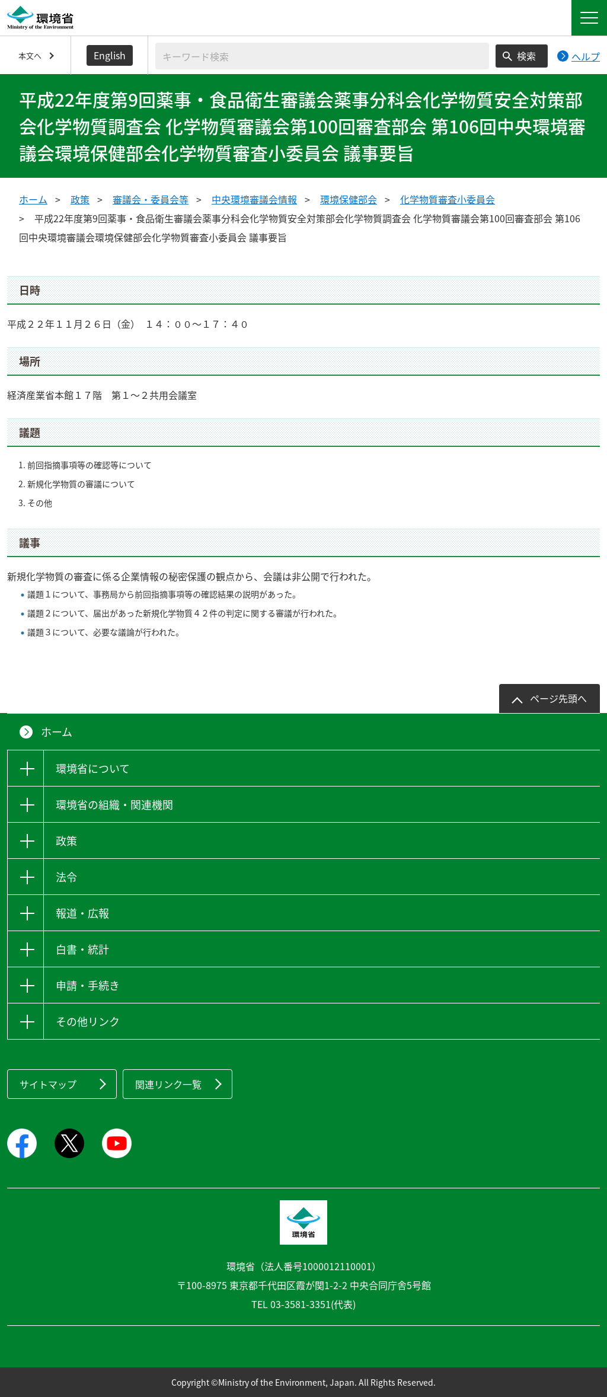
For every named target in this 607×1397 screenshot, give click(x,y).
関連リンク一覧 (168, 1084)
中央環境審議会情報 (254, 199)
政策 (80, 199)
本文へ (29, 55)
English (110, 55)
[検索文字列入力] (322, 56)
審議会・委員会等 (151, 199)
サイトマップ (48, 1084)
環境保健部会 (348, 199)
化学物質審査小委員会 (447, 199)
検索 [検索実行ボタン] (526, 56)
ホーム (33, 199)
